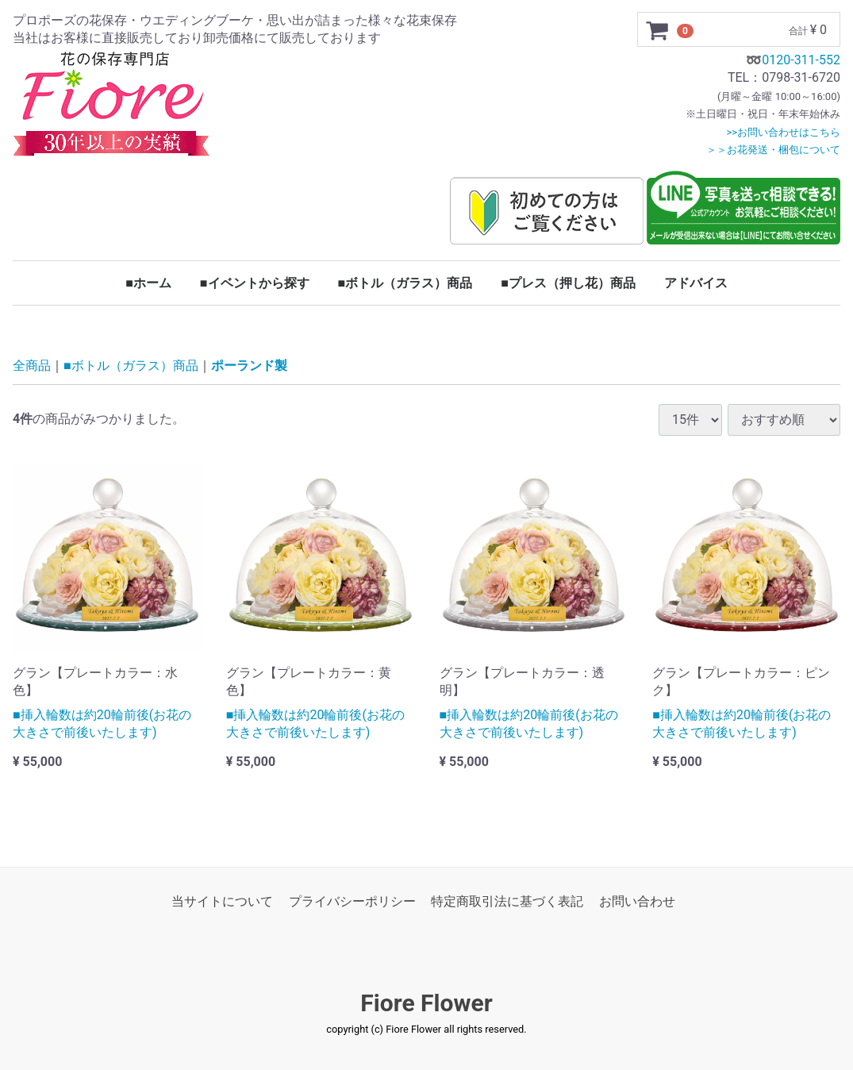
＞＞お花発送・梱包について (773, 150)
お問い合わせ (637, 901)
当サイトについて (222, 901)
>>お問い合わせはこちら (783, 132)
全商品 (32, 366)
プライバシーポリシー (352, 901)
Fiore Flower (426, 1004)
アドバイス (696, 283)
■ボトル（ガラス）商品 (405, 283)
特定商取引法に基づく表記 (507, 901)
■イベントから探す (254, 283)
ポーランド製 (249, 366)
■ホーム (148, 283)
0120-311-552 (801, 59)
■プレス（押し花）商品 (568, 283)
